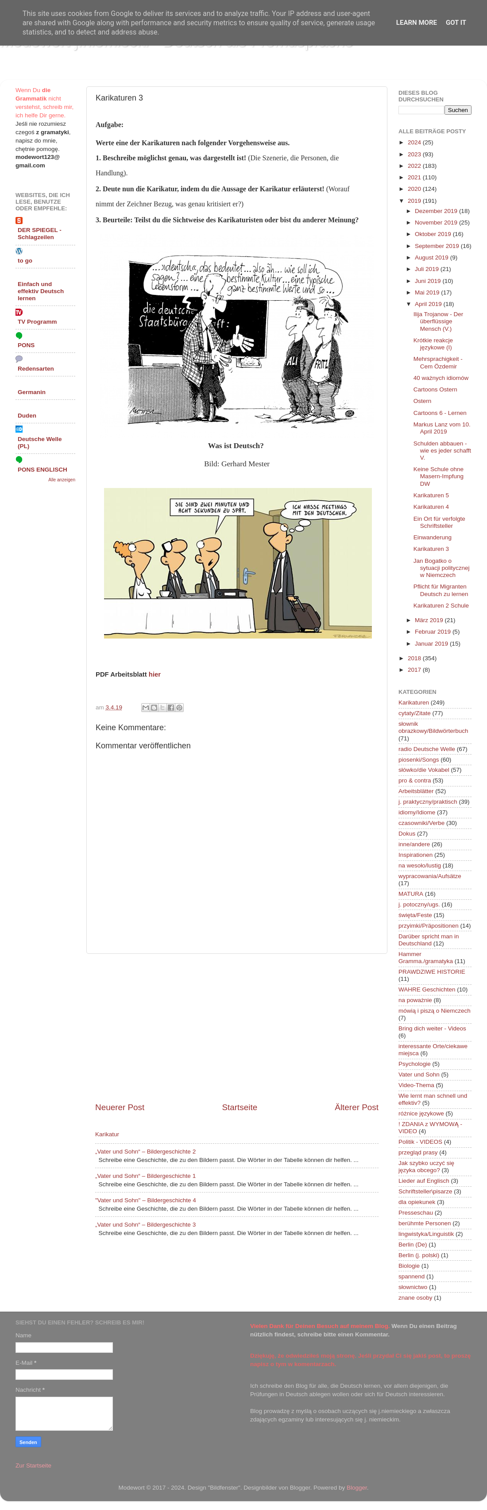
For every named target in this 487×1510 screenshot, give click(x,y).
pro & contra (414, 780)
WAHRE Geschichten (427, 989)
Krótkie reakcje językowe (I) (433, 344)
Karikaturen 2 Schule (441, 605)
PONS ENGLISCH (42, 469)
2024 (415, 142)
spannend (411, 1276)
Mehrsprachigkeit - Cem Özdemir (438, 362)
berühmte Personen (424, 1223)
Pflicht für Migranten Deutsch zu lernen (441, 590)
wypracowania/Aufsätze (429, 876)
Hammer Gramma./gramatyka (425, 957)
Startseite (239, 1107)
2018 (415, 658)
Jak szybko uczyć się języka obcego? (426, 1166)
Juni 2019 (428, 281)
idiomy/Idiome (416, 812)
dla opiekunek (416, 1202)
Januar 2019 (432, 643)
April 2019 (429, 304)
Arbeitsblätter (416, 791)
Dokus (406, 833)
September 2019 (438, 246)
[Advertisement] (237, 1028)
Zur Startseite (33, 1465)
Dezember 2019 (437, 211)
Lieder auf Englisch (423, 1180)
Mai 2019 (428, 292)
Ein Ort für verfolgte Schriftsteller (439, 522)
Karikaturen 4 (431, 506)
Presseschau (415, 1212)
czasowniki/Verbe (421, 823)
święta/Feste (415, 915)
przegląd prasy (418, 1152)
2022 (415, 166)
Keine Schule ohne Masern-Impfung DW (439, 476)
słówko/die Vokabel (423, 770)
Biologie (409, 1265)
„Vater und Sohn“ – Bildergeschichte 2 (145, 1151)
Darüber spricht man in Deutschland (428, 940)
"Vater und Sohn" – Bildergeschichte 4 (145, 1200)
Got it (456, 23)
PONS (26, 345)
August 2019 (432, 257)
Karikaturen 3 (431, 549)
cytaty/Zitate (414, 713)
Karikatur (107, 1134)
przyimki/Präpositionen (428, 925)
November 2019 (437, 222)
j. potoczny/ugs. (419, 904)
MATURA (410, 894)
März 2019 (430, 620)
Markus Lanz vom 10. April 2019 (442, 428)
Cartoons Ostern (435, 389)
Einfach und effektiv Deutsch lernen (41, 291)
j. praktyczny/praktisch (427, 801)
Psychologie (414, 1064)
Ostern (423, 401)
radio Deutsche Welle (426, 749)
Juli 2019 (428, 269)
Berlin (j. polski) (418, 1255)
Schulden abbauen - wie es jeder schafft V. (442, 450)
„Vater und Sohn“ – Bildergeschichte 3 (145, 1224)
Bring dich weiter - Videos (432, 1028)
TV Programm (37, 321)
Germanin (32, 392)
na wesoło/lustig (419, 865)
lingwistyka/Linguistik (426, 1234)
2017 (415, 669)
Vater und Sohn (419, 1074)
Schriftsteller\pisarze (425, 1191)
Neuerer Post (119, 1107)
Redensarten (36, 368)
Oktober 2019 (434, 234)
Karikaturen (413, 702)
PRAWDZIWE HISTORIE (431, 971)
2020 (415, 189)
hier (155, 674)
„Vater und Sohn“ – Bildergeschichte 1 (145, 1176)
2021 (415, 177)
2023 (415, 154)
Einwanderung (433, 537)
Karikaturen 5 (431, 495)
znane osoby (415, 1297)
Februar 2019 (433, 631)
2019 (415, 200)
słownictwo (412, 1287)
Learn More (416, 23)
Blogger (357, 1487)
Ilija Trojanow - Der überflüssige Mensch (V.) (439, 321)
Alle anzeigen (61, 479)
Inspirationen (415, 855)
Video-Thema (416, 1085)
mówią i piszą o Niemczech (434, 1010)
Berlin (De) (412, 1244)
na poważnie (415, 1000)
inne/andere (414, 844)
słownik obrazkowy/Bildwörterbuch (433, 727)
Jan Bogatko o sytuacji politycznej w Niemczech (442, 568)
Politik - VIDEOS (420, 1141)
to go (25, 260)
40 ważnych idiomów (441, 378)
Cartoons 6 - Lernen (440, 413)
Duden (27, 415)
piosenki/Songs (418, 759)
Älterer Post (357, 1107)
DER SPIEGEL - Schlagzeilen (40, 233)
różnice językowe (421, 1113)
